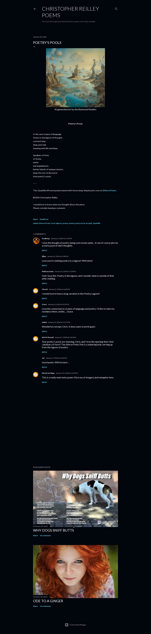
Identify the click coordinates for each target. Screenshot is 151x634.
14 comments (45, 535)
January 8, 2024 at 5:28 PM (65, 271)
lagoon (59, 223)
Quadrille (96, 223)
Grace (44, 304)
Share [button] (35, 219)
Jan (43, 358)
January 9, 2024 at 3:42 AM (65, 337)
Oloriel (45, 289)
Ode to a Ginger (48, 601)
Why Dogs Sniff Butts (53, 530)
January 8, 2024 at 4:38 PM (57, 256)
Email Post (44, 219)
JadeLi (44, 322)
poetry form (80, 223)
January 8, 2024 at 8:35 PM (58, 304)
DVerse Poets (109, 190)
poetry (71, 223)
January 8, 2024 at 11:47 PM (59, 322)
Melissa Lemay (48, 271)
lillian (44, 256)
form (53, 223)
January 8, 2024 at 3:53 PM (61, 238)
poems (65, 223)
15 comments (45, 606)
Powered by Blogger (75, 625)
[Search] (116, 8)
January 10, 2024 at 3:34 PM (67, 373)
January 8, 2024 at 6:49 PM (59, 289)
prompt (89, 223)
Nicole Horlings (48, 373)
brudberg (46, 238)
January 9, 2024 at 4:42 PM (56, 358)
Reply (44, 250)
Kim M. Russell (48, 337)
